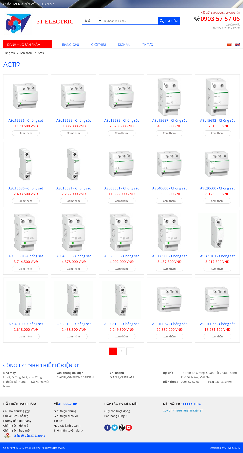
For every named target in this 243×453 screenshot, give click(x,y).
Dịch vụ (124, 44)
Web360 (232, 448)
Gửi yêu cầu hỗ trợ (15, 416)
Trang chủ (70, 44)
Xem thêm (25, 133)
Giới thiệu (98, 44)
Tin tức (148, 44)
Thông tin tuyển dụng (68, 430)
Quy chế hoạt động (117, 411)
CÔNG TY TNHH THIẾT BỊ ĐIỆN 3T (183, 410)
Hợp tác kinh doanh (67, 425)
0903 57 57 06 (220, 18)
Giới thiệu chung (65, 411)
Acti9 (41, 53)
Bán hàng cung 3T (116, 416)
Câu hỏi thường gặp (16, 411)
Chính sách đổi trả (15, 425)
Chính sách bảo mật (16, 430)
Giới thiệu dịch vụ (66, 416)
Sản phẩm (26, 53)
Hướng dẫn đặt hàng (17, 421)
